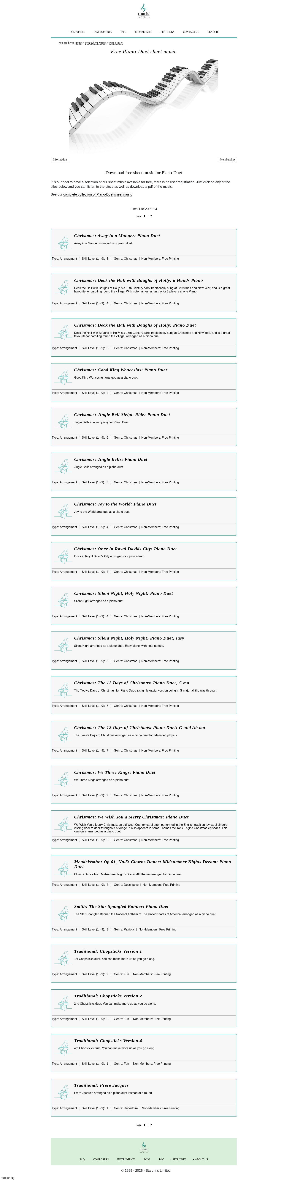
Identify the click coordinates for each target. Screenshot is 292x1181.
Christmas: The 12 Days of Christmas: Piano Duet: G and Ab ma (139, 727)
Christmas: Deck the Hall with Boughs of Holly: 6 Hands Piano (138, 280)
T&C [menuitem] (161, 1159)
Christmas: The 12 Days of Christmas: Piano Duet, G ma (131, 682)
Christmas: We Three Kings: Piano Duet (114, 772)
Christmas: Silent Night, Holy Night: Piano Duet (123, 593)
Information (60, 159)
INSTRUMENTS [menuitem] (103, 32)
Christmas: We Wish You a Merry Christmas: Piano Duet (131, 817)
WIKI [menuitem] (123, 32)
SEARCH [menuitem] (213, 32)
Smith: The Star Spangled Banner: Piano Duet (121, 906)
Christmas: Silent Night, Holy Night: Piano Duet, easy (129, 638)
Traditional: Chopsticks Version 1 (108, 951)
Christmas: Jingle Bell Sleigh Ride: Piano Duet (122, 414)
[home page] (144, 10)
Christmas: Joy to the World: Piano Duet (115, 504)
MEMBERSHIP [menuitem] (143, 32)
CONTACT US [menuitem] (191, 32)
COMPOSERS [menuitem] (77, 32)
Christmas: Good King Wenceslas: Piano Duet (120, 369)
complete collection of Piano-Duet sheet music (97, 194)
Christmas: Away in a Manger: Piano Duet (117, 235)
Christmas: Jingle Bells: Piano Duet (110, 459)
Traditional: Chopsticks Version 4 (108, 1040)
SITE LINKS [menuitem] (167, 32)
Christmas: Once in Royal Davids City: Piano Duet (125, 548)
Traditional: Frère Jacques (101, 1085)
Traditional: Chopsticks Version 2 (108, 995)
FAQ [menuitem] (82, 1159)
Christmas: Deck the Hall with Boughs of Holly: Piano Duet (135, 325)
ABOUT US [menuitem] (201, 1159)
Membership (227, 159)
